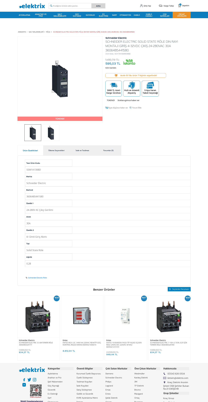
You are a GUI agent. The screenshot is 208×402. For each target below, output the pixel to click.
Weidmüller (139, 373)
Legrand (109, 385)
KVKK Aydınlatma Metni (87, 397)
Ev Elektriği (103, 15)
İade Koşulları (83, 385)
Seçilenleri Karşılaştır (179, 289)
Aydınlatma (24, 15)
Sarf (114, 15)
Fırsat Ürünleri (181, 15)
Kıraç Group (168, 398)
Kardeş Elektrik (141, 377)
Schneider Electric (27, 340)
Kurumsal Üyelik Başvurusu (89, 373)
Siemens (109, 373)
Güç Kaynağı (77, 15)
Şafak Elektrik (111, 397)
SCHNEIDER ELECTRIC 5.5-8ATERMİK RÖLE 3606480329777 (36, 343)
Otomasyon (125, 15)
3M (135, 381)
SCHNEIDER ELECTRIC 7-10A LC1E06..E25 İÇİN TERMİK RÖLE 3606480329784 (168, 343)
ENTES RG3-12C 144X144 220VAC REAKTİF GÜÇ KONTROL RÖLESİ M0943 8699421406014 (82, 343)
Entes (65, 340)
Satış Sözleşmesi (84, 389)
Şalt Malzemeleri (60, 15)
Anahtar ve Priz (41, 15)
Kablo (137, 15)
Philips (108, 381)
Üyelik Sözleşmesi (85, 377)
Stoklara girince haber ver (128, 100)
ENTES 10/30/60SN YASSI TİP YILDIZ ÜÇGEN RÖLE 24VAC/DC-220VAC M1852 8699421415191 (124, 344)
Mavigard (138, 393)
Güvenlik (90, 15)
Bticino (137, 389)
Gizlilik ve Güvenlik (85, 393)
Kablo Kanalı (149, 15)
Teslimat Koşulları (84, 381)
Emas (107, 389)
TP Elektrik (139, 385)
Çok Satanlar (164, 15)
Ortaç (137, 397)
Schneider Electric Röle (37, 277)
